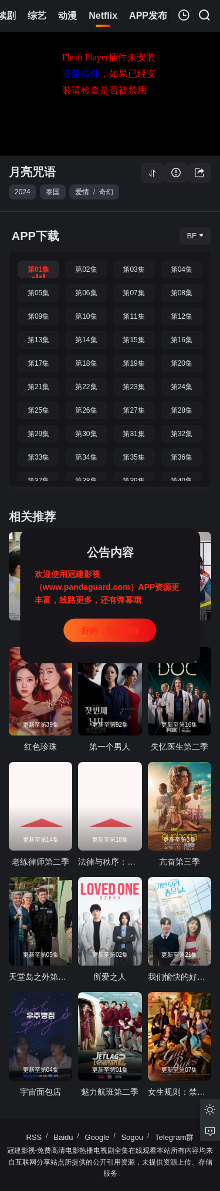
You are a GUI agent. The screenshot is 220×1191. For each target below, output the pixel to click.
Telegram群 (174, 1137)
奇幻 (106, 192)
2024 (23, 192)
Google (97, 1137)
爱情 (82, 192)
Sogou (132, 1137)
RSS (34, 1137)
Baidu (63, 1137)
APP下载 (35, 236)
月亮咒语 (32, 172)
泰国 (53, 192)
